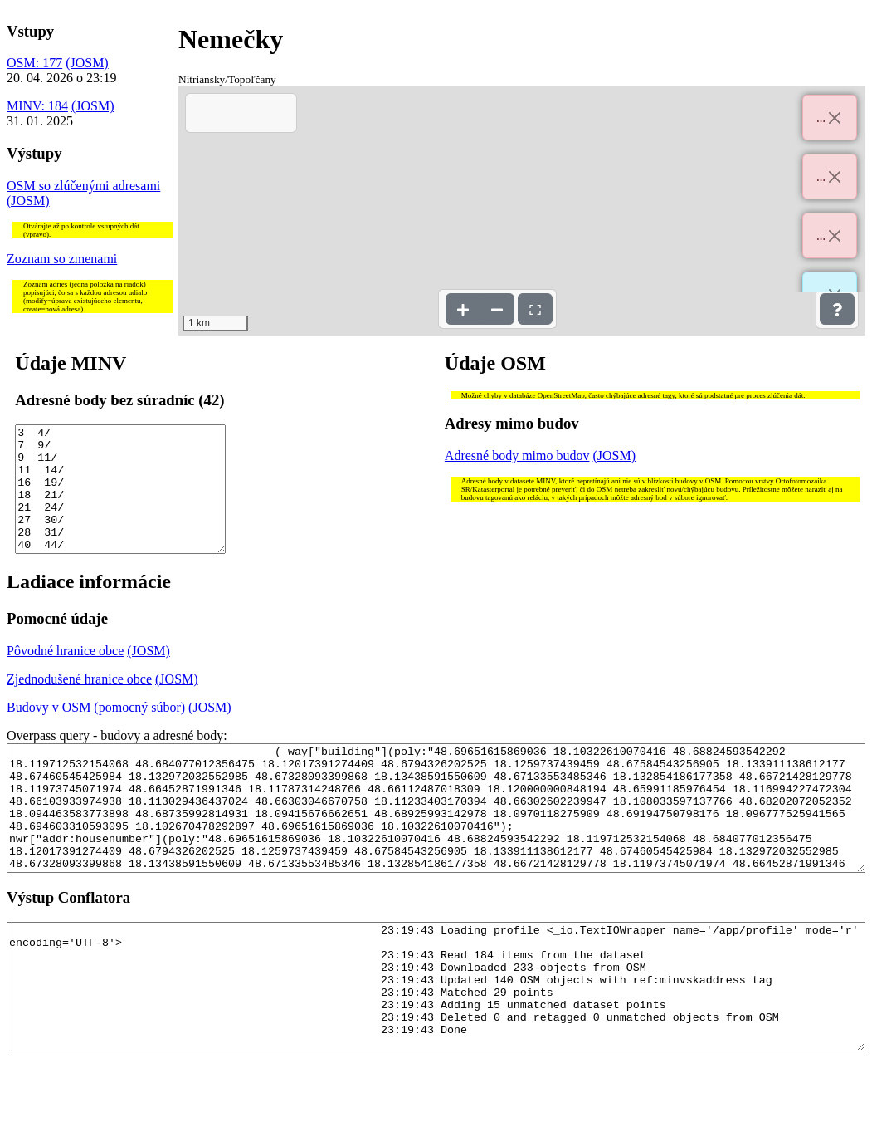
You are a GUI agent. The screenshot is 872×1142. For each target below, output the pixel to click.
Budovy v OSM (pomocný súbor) (96, 732)
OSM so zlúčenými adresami (83, 186)
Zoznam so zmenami (62, 259)
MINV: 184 (37, 106)
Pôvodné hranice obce (65, 676)
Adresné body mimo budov (517, 455)
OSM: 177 (34, 63)
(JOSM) (87, 63)
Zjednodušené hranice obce (79, 704)
